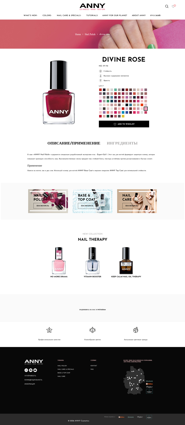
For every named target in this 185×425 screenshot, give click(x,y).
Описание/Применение (74, 143)
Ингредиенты (122, 143)
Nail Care (61, 376)
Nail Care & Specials (66, 369)
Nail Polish (90, 34)
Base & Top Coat (64, 373)
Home (78, 34)
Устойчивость (30, 376)
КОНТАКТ (94, 366)
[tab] (74, 143)
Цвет (101, 86)
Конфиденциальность (33, 380)
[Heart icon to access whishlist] (174, 7)
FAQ (92, 369)
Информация (30, 384)
